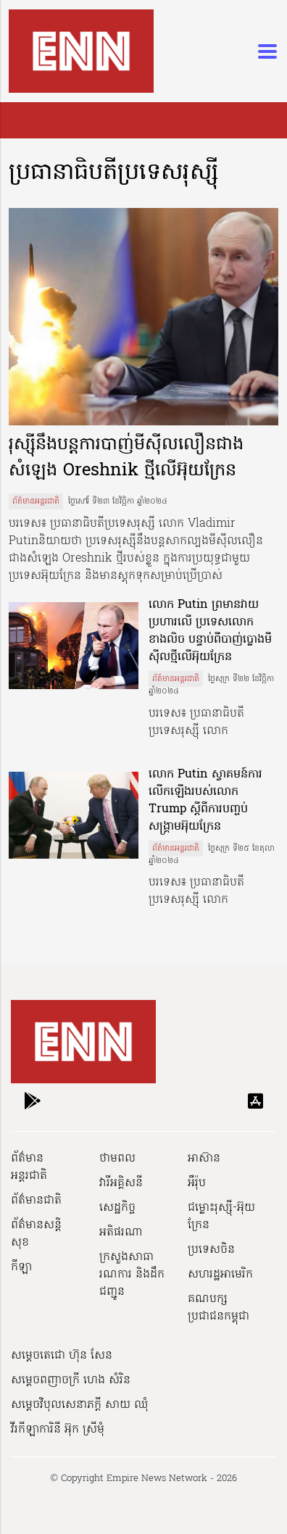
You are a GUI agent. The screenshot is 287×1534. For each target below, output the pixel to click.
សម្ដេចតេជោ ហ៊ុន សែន (61, 1355)
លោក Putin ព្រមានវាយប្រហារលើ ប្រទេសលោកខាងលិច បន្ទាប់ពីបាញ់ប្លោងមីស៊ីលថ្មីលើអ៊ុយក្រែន (210, 631)
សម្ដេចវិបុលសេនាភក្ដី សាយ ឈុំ (80, 1405)
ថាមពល (117, 1158)
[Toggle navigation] (263, 51)
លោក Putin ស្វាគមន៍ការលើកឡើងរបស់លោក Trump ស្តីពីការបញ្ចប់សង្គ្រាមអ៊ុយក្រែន (205, 800)
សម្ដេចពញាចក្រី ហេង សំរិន (70, 1380)
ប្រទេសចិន (211, 1250)
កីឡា (21, 1267)
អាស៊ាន (204, 1158)
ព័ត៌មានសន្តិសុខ (36, 1234)
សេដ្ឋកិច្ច (117, 1208)
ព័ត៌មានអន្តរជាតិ (35, 501)
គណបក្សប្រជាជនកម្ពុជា (218, 1308)
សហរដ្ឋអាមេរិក (220, 1274)
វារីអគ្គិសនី (121, 1183)
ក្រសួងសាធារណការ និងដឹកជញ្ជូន (132, 1275)
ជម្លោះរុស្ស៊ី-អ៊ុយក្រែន (221, 1216)
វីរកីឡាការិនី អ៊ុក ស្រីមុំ (57, 1429)
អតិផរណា (121, 1232)
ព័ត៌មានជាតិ (36, 1200)
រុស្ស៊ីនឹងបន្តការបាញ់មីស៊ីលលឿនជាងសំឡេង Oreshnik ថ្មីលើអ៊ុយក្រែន (126, 458)
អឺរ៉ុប (197, 1183)
